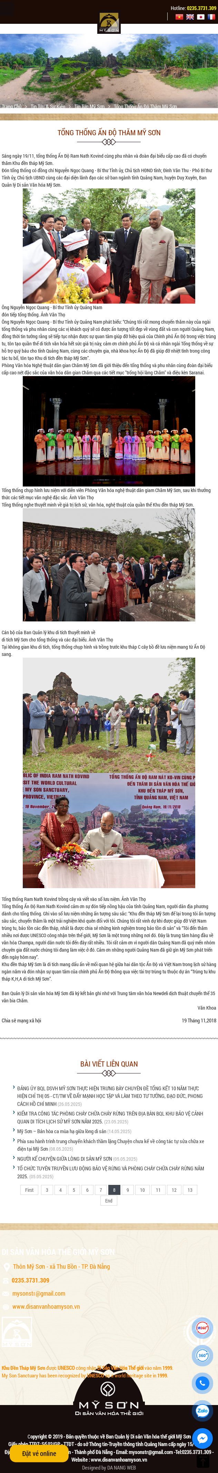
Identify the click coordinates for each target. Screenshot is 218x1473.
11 (158, 1190)
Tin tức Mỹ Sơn (90, 106)
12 (174, 1190)
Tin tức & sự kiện (48, 106)
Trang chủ (12, 106)
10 (142, 1190)
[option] (109, 71)
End (108, 1200)
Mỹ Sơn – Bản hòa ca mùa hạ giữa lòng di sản (61, 1131)
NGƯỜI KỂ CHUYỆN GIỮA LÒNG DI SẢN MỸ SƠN (64, 1158)
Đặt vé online (39, 1453)
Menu (7, 9)
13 (190, 1190)
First (29, 1190)
